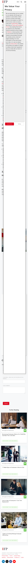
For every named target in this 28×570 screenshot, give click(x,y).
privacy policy (13, 43)
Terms (11, 555)
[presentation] (14, 398)
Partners (9, 32)
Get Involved (10, 557)
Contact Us (16, 557)
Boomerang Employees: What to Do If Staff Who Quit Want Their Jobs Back (14, 435)
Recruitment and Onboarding (10, 440)
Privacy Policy (5, 555)
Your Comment (6, 385)
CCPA (22, 557)
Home (3, 43)
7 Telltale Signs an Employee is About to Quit (13, 467)
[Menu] (25, 2)
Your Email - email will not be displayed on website (13, 378)
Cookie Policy (14, 23)
